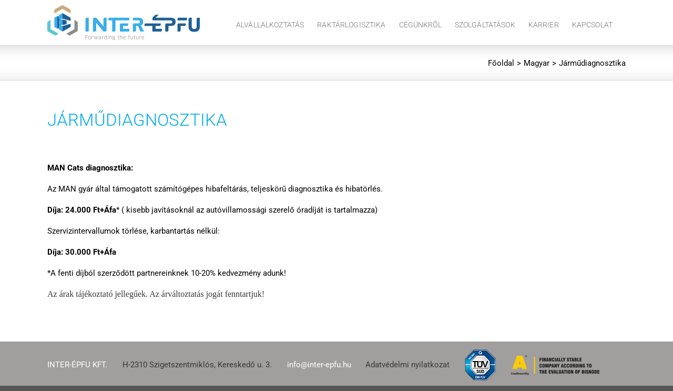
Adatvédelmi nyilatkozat (407, 364)
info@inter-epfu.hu (319, 364)
